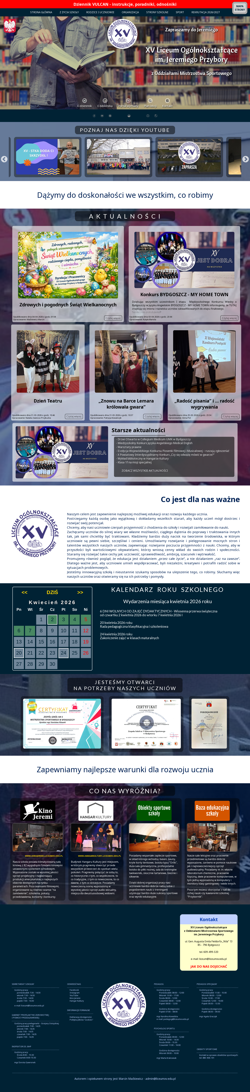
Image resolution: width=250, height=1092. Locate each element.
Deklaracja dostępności (81, 1025)
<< (24, 600)
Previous (1, 161)
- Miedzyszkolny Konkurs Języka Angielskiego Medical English (154, 451)
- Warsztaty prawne (128, 455)
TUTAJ (233, 313)
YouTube (74, 1003)
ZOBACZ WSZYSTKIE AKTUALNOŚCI (145, 478)
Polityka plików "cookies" (81, 1027)
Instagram (75, 1000)
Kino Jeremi (75, 1005)
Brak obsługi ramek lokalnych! (125, 949)
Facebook (74, 997)
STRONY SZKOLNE (157, 12)
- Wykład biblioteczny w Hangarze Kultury (142, 466)
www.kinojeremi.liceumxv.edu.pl (44, 863)
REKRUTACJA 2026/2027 (205, 12)
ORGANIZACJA (130, 12)
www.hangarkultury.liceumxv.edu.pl (99, 863)
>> (80, 600)
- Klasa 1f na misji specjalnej (134, 470)
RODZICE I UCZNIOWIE (100, 12)
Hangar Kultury (77, 1008)
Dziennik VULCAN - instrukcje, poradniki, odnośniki (125, 4)
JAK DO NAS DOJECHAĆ (209, 974)
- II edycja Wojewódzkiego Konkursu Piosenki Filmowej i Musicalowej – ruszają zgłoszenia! (172, 458)
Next (243, 161)
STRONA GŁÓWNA (41, 12)
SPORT (180, 12)
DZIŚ (52, 600)
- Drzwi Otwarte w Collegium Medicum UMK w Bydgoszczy (153, 447)
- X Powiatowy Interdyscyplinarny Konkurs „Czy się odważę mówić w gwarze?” (165, 462)
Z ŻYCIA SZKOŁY (69, 12)
